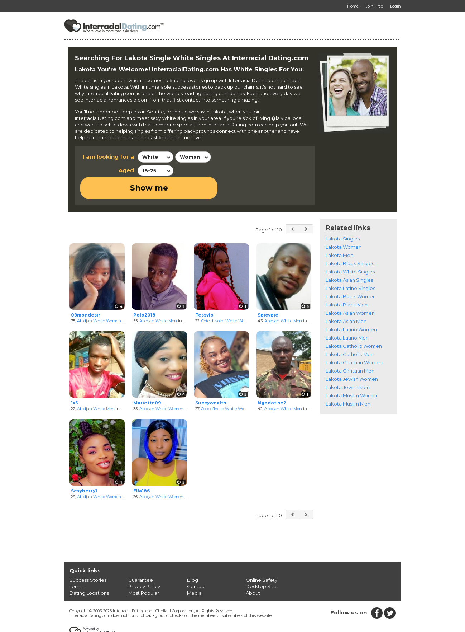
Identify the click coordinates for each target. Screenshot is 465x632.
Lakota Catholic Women (354, 324)
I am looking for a (108, 156)
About (253, 571)
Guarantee (140, 558)
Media (194, 571)
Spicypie (268, 292)
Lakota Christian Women (354, 340)
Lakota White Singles (350, 250)
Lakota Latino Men (347, 316)
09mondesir (85, 292)
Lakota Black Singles (350, 241)
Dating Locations (89, 571)
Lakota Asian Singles (349, 258)
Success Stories (87, 558)
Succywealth (210, 381)
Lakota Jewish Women (352, 357)
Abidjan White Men (158, 298)
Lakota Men (339, 233)
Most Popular (143, 571)
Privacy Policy (144, 564)
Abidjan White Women (99, 298)
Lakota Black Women (351, 274)
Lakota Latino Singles (350, 266)
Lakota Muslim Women (352, 373)
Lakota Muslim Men (348, 382)
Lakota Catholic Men (350, 332)
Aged (126, 170)
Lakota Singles (343, 217)
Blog (192, 558)
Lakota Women (343, 225)
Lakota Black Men (347, 283)
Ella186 (141, 469)
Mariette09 (147, 381)
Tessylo (204, 292)
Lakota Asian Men (346, 299)
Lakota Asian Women (350, 291)
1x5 (74, 381)
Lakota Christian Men (350, 349)
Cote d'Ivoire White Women (227, 298)
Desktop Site (261, 564)
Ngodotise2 (272, 381)
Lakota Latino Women (351, 307)
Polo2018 (144, 292)
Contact (196, 564)
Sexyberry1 (84, 469)
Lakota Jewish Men (348, 365)
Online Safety (261, 558)
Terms (76, 564)
